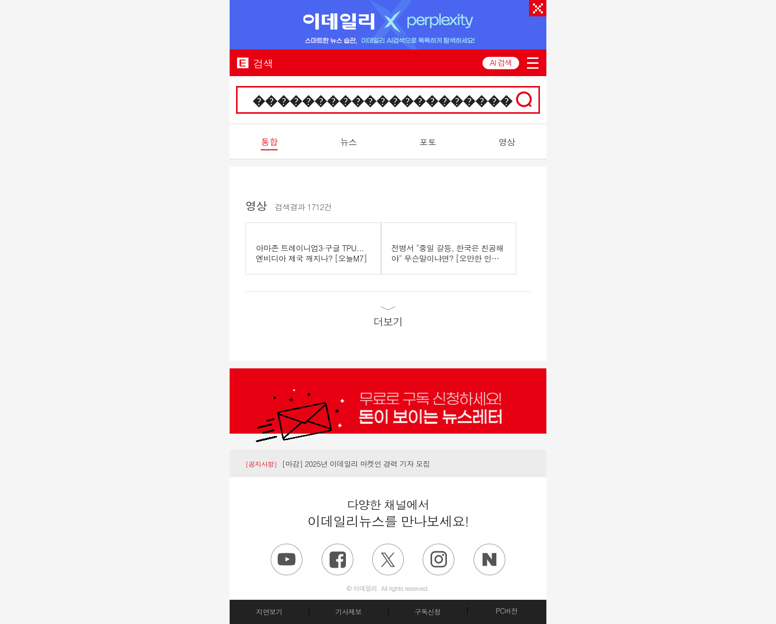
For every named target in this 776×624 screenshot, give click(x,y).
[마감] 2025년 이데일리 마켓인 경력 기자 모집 (337, 463)
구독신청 (427, 612)
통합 (269, 141)
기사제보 (348, 612)
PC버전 (507, 611)
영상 (506, 141)
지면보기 (269, 612)
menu (533, 63)
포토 (427, 141)
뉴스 (348, 141)
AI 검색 (501, 62)
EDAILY (242, 62)
